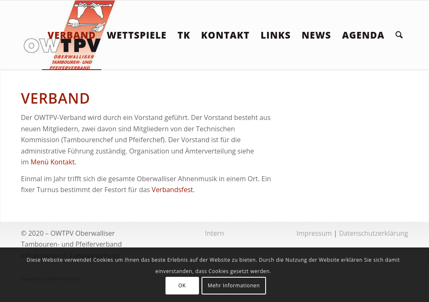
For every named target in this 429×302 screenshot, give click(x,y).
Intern (214, 233)
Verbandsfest (172, 189)
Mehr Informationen (234, 285)
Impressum (314, 233)
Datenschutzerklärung (373, 233)
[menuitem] (71, 35)
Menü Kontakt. (53, 162)
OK (182, 285)
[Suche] (399, 35)
